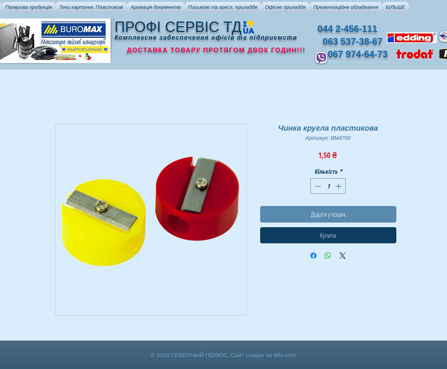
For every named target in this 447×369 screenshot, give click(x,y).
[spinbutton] (328, 186)
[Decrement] (317, 186)
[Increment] (339, 186)
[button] (29, 7)
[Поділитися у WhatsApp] (328, 255)
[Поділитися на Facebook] (313, 255)
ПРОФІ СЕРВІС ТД (178, 27)
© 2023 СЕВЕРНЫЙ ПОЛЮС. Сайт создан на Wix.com (223, 355)
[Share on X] (342, 255)
